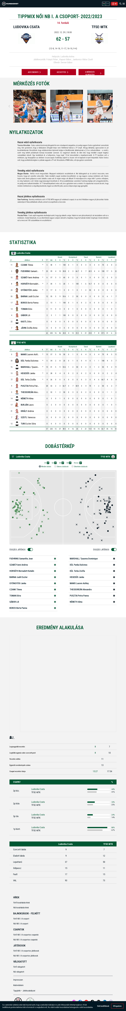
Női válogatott (18, 972)
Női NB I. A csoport (20, 923)
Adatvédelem (18, 985)
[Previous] (9, 106)
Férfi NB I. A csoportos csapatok (26, 935)
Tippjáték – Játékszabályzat (24, 991)
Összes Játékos (18, 549)
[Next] (116, 106)
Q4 (68, 463)
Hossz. (77, 463)
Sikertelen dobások (80, 467)
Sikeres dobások (62, 467)
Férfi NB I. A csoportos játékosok (26, 951)
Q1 (46, 463)
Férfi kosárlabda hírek (21, 902)
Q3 (61, 463)
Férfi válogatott (19, 967)
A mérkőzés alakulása (93, 73)
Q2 (53, 463)
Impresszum (18, 980)
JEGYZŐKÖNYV (35, 72)
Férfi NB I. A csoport (21, 919)
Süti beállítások (103, 1006)
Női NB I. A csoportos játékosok (25, 956)
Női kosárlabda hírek (21, 907)
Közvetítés (63, 72)
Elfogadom (117, 1006)
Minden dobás (46, 467)
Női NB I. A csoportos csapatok (25, 940)
